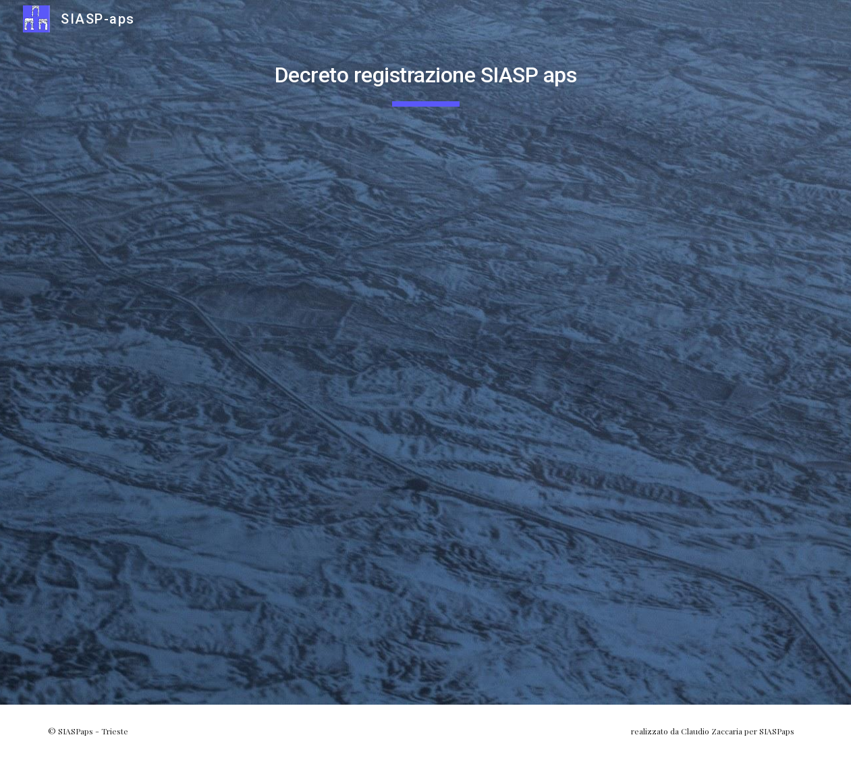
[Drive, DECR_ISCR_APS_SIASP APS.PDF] (426, 403)
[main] (426, 75)
